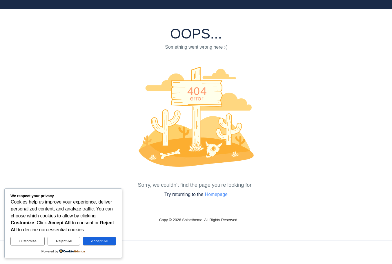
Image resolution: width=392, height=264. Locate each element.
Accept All (99, 241)
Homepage (216, 194)
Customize (27, 241)
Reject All (64, 241)
